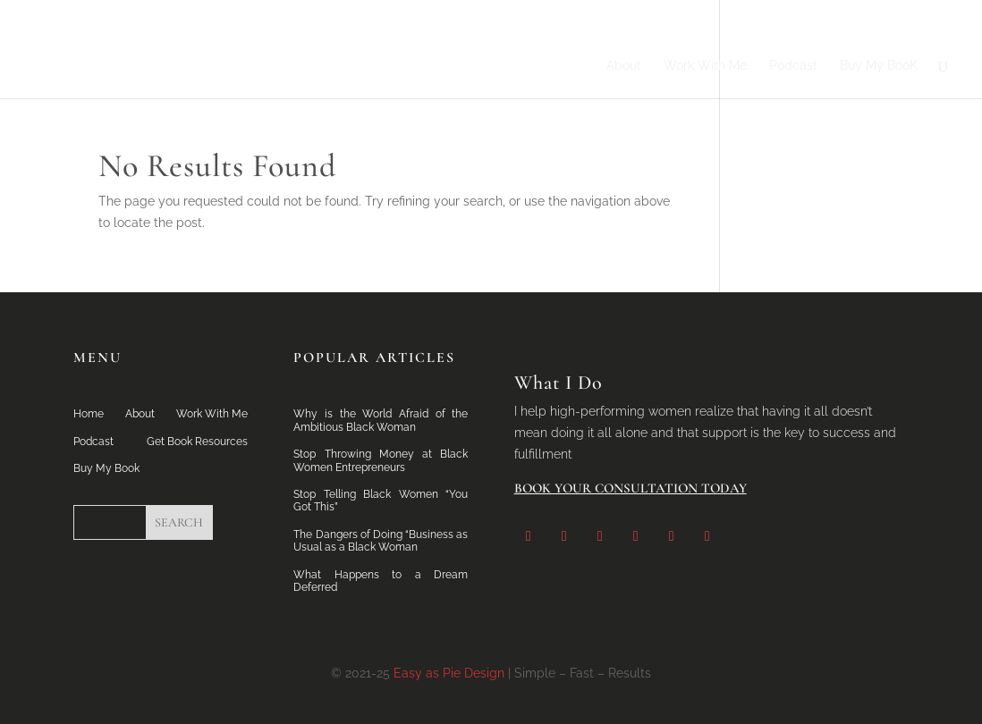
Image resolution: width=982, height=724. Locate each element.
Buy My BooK (879, 65)
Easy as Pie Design (449, 673)
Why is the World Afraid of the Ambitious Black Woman (380, 420)
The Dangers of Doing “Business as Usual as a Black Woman (380, 540)
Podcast (793, 65)
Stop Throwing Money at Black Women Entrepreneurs (380, 460)
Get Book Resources (197, 441)
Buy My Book (106, 468)
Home (88, 414)
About (623, 65)
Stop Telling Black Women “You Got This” (380, 500)
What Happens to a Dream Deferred (380, 581)
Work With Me (705, 65)
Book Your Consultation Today (630, 488)
